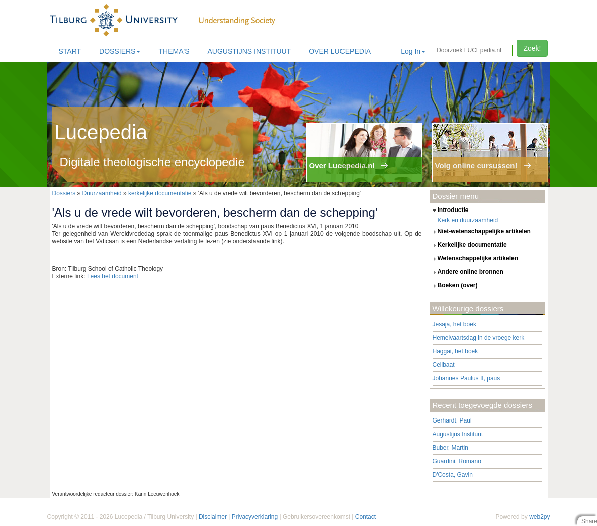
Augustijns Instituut (249, 51)
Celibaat (444, 364)
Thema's (173, 51)
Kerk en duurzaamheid (468, 220)
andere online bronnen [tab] (466, 272)
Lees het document (112, 276)
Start (70, 51)
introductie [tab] (449, 210)
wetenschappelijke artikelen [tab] (474, 259)
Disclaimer (213, 516)
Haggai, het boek (455, 351)
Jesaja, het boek (454, 324)
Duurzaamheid (102, 193)
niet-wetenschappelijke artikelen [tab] (480, 232)
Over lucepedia (340, 51)
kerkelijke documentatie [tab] (468, 245)
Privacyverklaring (255, 516)
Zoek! (532, 48)
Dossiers (119, 51)
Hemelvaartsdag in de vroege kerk (479, 337)
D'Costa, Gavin (453, 474)
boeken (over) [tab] (454, 286)
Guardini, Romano (457, 461)
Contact (365, 516)
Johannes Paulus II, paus (466, 378)
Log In (413, 51)
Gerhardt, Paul (452, 420)
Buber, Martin (450, 447)
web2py (539, 516)
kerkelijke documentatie (159, 193)
